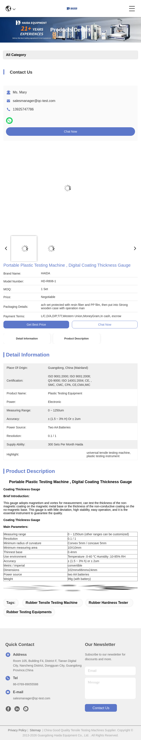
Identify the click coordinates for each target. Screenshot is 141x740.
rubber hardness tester (108, 602)
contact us (101, 708)
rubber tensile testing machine (51, 602)
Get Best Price (36, 324)
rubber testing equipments (29, 612)
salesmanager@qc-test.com (34, 101)
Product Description (76, 338)
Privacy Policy (17, 730)
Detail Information (27, 338)
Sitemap (35, 730)
